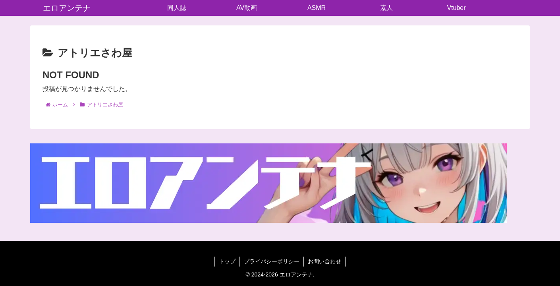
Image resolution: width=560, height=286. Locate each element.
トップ (227, 261)
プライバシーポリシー (271, 261)
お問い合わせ (324, 261)
